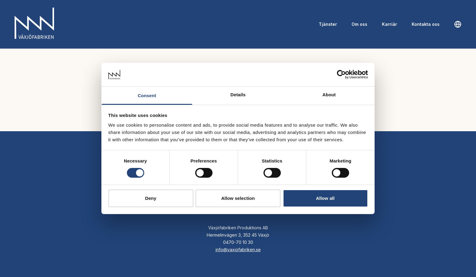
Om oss (359, 24)
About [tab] (329, 94)
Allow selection (238, 198)
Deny (150, 198)
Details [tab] (238, 94)
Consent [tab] (147, 95)
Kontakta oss (426, 24)
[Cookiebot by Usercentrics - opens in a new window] (341, 74)
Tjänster (328, 24)
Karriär (389, 24)
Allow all (325, 198)
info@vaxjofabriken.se (238, 249)
